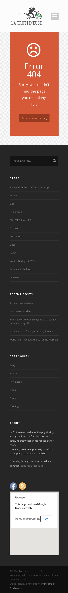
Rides (13, 390)
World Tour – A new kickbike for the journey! (34, 339)
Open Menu (55, 16)
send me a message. (32, 465)
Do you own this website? (27, 519)
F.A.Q (12, 365)
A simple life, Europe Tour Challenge (29, 187)
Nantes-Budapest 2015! (22, 261)
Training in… (16, 406)
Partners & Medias (20, 269)
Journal (13, 373)
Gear (12, 244)
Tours (13, 398)
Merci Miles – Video (20, 311)
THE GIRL (14, 277)
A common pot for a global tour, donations (33, 331)
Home (13, 253)
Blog (12, 203)
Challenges (16, 212)
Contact (14, 228)
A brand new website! (21, 303)
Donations (15, 236)
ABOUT (13, 195)
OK (46, 518)
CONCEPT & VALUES (20, 220)
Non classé (16, 381)
